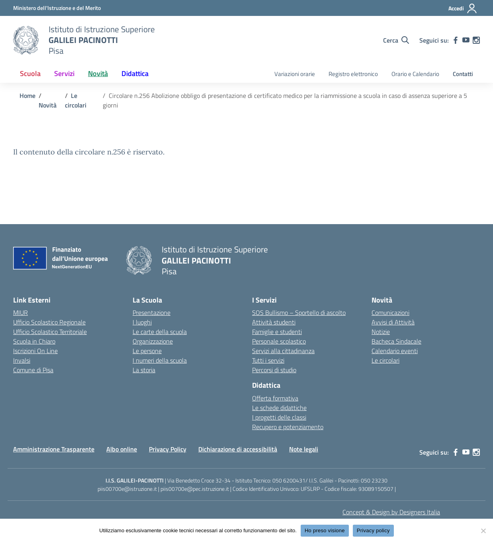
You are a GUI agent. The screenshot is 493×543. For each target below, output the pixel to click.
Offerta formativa (275, 398)
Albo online (121, 449)
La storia (144, 370)
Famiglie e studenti (277, 331)
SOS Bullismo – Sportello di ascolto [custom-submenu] (299, 312)
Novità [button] (98, 73)
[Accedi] (463, 8)
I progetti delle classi (279, 417)
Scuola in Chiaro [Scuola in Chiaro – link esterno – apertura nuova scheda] (34, 341)
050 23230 (374, 480)
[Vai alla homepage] (26, 40)
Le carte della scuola (160, 331)
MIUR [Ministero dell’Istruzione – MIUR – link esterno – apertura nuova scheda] (20, 312)
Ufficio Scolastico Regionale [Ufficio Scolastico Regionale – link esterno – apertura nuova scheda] (49, 322)
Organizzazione (153, 341)
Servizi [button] (64, 73)
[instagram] (476, 40)
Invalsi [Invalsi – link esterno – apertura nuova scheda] (21, 360)
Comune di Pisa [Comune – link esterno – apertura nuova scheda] (33, 370)
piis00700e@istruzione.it (127, 488)
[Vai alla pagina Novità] (48, 105)
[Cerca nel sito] (396, 40)
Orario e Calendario (415, 73)
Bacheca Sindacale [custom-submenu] (396, 341)
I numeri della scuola (160, 360)
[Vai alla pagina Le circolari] (75, 100)
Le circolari (385, 360)
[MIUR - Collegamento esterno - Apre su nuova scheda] (57, 8)
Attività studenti (273, 322)
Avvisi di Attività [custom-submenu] (393, 322)
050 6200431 (288, 480)
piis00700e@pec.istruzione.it (194, 488)
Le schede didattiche (279, 407)
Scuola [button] (30, 73)
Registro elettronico (353, 73)
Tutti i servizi (268, 360)
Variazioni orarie (294, 73)
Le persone (147, 350)
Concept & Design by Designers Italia (391, 512)
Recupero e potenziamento (287, 427)
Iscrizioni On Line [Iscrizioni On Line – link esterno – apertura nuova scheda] (35, 350)
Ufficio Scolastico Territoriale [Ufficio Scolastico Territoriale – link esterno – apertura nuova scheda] (50, 331)
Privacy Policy (167, 449)
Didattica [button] (135, 73)
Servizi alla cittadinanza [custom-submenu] (283, 350)
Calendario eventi (395, 350)
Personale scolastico (279, 341)
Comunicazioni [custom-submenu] (390, 312)
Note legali (303, 449)
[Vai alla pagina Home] (27, 95)
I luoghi (142, 322)
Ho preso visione (325, 530)
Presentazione (151, 312)
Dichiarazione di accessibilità (237, 449)
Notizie (381, 331)
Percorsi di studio (274, 370)
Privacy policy (373, 530)
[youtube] (466, 40)
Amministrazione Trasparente (53, 449)
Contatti (463, 73)
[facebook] (455, 40)
